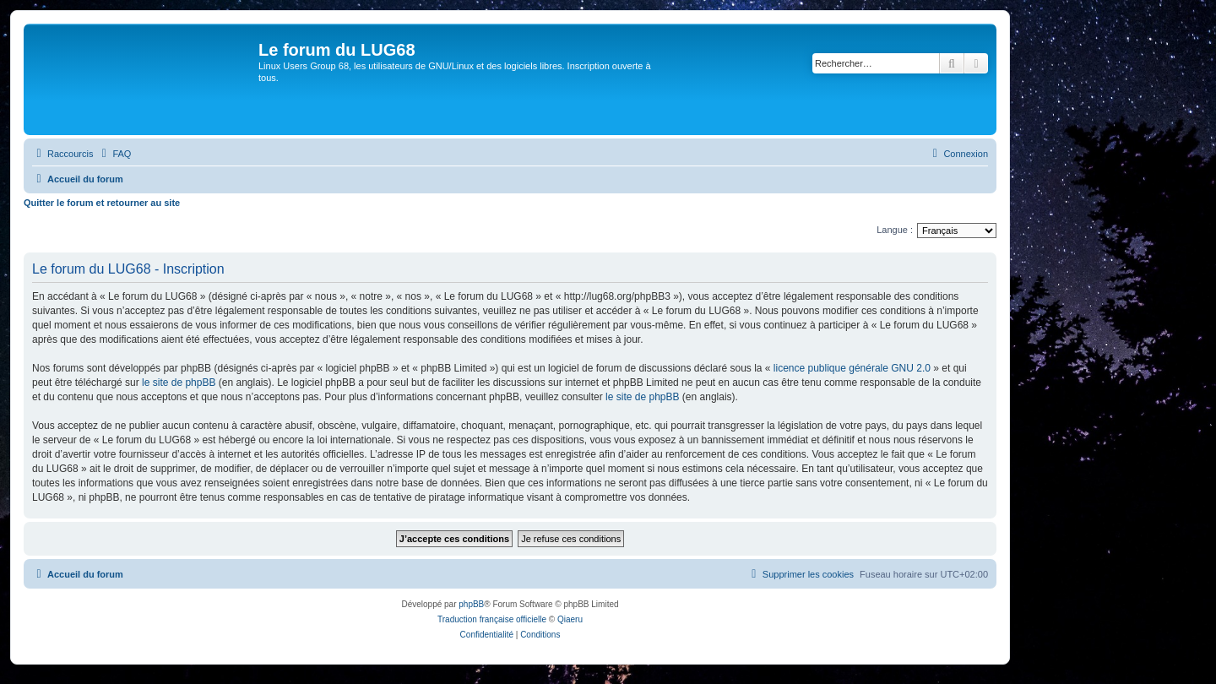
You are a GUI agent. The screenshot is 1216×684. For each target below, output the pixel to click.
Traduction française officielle (491, 619)
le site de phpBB (178, 382)
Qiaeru (570, 619)
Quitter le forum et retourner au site (102, 203)
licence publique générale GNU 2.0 (852, 368)
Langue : (895, 230)
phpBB (471, 604)
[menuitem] (114, 154)
